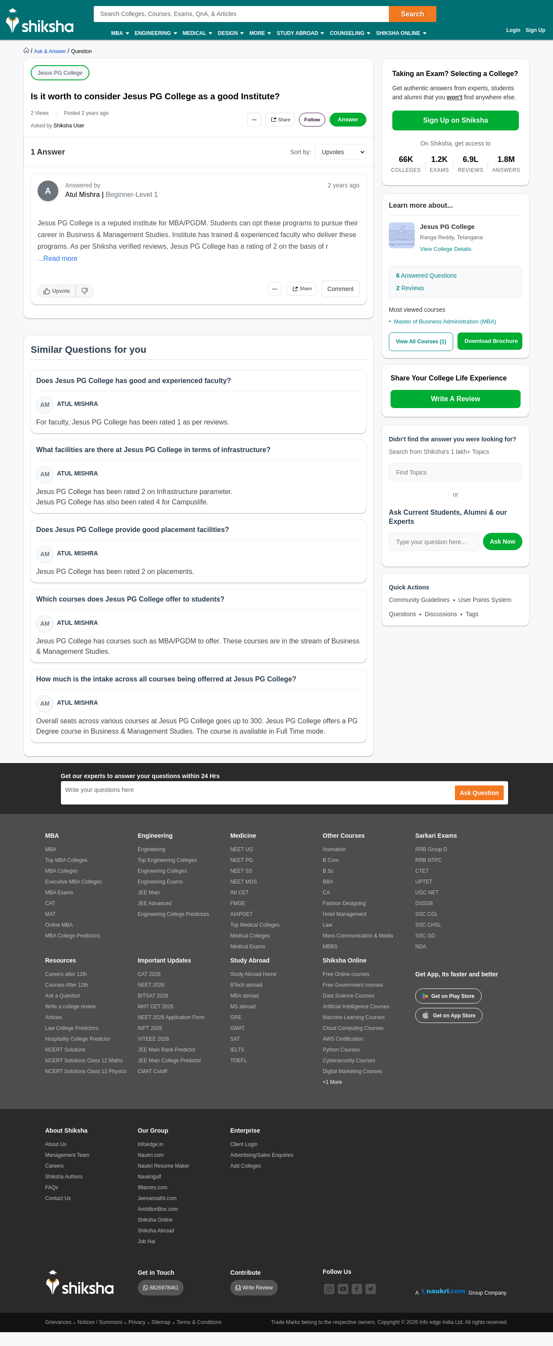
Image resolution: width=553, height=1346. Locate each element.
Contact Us (58, 1212)
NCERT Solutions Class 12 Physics (86, 1085)
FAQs (51, 1201)
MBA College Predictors (72, 950)
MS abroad (243, 1020)
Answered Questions (426, 275)
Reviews (410, 288)
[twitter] (370, 1303)
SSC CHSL (428, 939)
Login (513, 30)
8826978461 (164, 1301)
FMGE (237, 917)
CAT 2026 (149, 988)
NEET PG (241, 874)
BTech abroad (246, 999)
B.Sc (328, 885)
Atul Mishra (82, 194)
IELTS (237, 1064)
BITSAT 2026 (153, 1010)
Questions (402, 613)
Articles (53, 1031)
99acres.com (153, 1201)
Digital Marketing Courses (352, 1085)
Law (327, 939)
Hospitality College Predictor (78, 1053)
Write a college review (70, 1020)
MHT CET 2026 (156, 1020)
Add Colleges (245, 1180)
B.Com (331, 874)
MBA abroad (244, 1010)
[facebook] (356, 1303)
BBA (328, 896)
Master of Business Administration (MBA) (445, 321)
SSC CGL (426, 928)
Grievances (58, 1336)
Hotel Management (344, 928)
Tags (472, 613)
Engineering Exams (160, 896)
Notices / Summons (99, 1336)
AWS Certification (343, 1053)
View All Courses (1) (421, 341)
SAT (235, 1053)
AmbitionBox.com (158, 1223)
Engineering (155, 33)
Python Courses (341, 1064)
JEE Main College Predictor (169, 1074)
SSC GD (425, 950)
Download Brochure (491, 341)
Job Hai (147, 1255)
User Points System (485, 598)
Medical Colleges (250, 950)
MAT (50, 928)
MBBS (330, 960)
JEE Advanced (155, 917)
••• (238, 119)
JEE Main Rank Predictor (167, 1064)
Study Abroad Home (253, 988)
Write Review (257, 1301)
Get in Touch (156, 1286)
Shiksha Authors (64, 1191)
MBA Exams (59, 906)
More (259, 33)
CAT (50, 917)
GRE (236, 1031)
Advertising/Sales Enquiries (261, 1169)
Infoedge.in (150, 1158)
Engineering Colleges (162, 885)
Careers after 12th (66, 988)
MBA (119, 33)
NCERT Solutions (65, 1064)
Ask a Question (62, 1010)
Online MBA (59, 939)
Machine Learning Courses (354, 1031)
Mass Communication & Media (358, 950)
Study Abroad (299, 33)
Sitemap (161, 1336)
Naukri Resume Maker (163, 1180)
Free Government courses (353, 999)
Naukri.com (151, 1169)
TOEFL (238, 1074)
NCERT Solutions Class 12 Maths (84, 1074)
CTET (422, 885)
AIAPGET (241, 928)
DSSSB (424, 917)
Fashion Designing (344, 917)
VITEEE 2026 (153, 1053)
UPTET (423, 896)
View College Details (445, 249)
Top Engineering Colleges (167, 874)
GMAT (237, 1042)
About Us (56, 1158)
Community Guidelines (419, 598)
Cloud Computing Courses (353, 1042)
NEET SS (241, 885)
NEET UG (241, 863)
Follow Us (337, 1285)
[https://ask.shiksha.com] (51, 51)
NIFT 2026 (150, 1042)
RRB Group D (431, 863)
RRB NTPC (428, 874)
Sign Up (535, 30)
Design (230, 33)
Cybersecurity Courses (349, 1074)
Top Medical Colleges (255, 939)
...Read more (57, 258)
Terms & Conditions (199, 1336)
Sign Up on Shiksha (455, 120)
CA (326, 906)
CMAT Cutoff (152, 1085)
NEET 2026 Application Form (171, 1031)
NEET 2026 (151, 999)
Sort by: (300, 152)
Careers (54, 1180)
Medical (197, 33)
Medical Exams (247, 960)
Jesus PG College (60, 73)
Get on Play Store (448, 1010)
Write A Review (455, 398)
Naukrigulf (149, 1191)
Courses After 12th (66, 999)
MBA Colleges (61, 885)
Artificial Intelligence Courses (356, 1020)
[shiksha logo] (82, 1296)
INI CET (239, 906)
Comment (340, 288)
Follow (308, 119)
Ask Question (479, 806)
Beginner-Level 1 (131, 194)
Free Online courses (346, 988)
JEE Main (149, 906)
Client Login (243, 1158)
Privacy (136, 1336)
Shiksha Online (400, 33)
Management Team (67, 1169)
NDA (420, 960)
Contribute (245, 1286)
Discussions (441, 613)
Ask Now (502, 540)
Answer (348, 119)
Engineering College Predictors (173, 928)
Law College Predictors (72, 1042)
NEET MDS (243, 896)
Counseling (349, 33)
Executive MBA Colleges (73, 896)
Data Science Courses (348, 1010)
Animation (334, 863)
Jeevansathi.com (157, 1212)
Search (412, 14)
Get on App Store (449, 1028)
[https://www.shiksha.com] (27, 51)
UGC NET (427, 906)
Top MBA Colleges (66, 874)
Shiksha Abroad (156, 1244)
